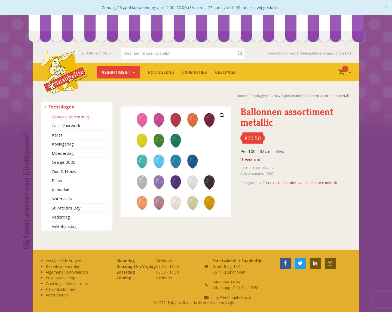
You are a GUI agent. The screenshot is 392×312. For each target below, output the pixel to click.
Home (241, 95)
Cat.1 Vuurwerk (66, 125)
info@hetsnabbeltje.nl (232, 297)
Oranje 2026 (63, 162)
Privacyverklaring (60, 277)
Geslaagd (225, 72)
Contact (345, 53)
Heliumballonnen (281, 53)
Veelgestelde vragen (317, 53)
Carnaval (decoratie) (70, 116)
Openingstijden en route (67, 283)
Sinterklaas (62, 198)
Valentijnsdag (64, 226)
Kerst (57, 135)
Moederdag (63, 153)
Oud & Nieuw (64, 171)
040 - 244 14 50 (96, 53)
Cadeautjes (194, 72)
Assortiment (116, 72)
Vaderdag (61, 217)
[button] (222, 115)
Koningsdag (161, 72)
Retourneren (57, 295)
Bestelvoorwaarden (63, 266)
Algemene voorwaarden (67, 272)
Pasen (57, 180)
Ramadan (60, 189)
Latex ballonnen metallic (318, 182)
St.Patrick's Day (66, 208)
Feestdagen (61, 107)
